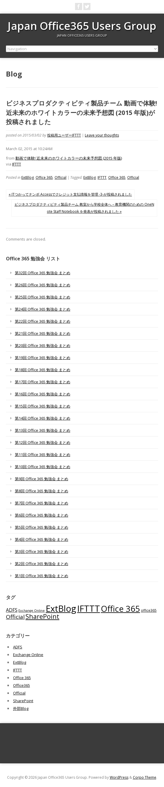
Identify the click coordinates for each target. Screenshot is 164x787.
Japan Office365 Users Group (82, 26)
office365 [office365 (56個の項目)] (149, 610)
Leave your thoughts (102, 135)
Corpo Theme (144, 777)
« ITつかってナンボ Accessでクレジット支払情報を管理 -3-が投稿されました (70, 194)
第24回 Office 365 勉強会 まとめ (42, 309)
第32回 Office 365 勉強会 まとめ (42, 272)
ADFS (17, 647)
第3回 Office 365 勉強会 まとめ (41, 551)
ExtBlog (27, 177)
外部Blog (20, 708)
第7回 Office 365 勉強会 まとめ (41, 503)
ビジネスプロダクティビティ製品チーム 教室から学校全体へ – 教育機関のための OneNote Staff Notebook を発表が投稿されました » (84, 208)
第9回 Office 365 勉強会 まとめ (41, 478)
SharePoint (23, 700)
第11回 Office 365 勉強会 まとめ (42, 454)
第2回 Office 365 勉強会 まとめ (41, 563)
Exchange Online (28, 654)
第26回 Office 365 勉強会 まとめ (42, 285)
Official (60, 177)
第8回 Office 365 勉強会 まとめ (41, 491)
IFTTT (16, 164)
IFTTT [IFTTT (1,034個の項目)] (88, 608)
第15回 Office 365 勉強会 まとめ (42, 406)
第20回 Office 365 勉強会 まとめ (42, 345)
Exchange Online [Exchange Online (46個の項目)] (31, 610)
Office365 (21, 685)
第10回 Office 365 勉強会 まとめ (42, 466)
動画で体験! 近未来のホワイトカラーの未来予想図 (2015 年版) (68, 158)
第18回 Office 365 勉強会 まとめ (42, 369)
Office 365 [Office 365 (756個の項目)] (120, 608)
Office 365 (44, 177)
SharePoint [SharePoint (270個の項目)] (42, 616)
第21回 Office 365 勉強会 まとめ (42, 333)
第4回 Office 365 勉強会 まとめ (41, 539)
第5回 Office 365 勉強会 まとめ (41, 527)
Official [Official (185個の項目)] (15, 617)
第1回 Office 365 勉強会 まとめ (41, 575)
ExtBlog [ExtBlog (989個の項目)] (61, 608)
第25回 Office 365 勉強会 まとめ (42, 297)
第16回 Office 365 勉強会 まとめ (42, 394)
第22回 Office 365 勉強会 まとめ (42, 321)
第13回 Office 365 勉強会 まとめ (42, 430)
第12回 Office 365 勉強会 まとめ (42, 442)
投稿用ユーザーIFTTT (64, 135)
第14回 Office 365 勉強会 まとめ (42, 418)
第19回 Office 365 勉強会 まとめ (42, 357)
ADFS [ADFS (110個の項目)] (11, 610)
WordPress (119, 777)
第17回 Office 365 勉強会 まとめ (42, 381)
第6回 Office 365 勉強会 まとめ (41, 515)
